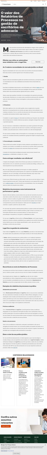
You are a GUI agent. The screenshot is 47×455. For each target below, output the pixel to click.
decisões (34, 202)
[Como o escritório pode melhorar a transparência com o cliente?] (23, 381)
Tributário (5, 439)
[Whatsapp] (43, 1)
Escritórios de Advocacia (18, 442)
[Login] (31, 1)
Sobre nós (26, 439)
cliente (10, 148)
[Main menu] (43, 4)
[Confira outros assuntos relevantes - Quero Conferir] (6, 426)
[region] (23, 449)
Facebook (36, 442)
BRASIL (15, 4)
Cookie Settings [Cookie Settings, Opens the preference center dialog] (16, 453)
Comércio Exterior (7, 440)
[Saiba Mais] (38, 62)
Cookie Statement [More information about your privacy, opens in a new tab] (4, 450)
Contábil (5, 442)
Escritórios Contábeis (17, 440)
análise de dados (9, 183)
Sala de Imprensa (27, 440)
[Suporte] (39, 1)
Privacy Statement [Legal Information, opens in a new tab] (10, 450)
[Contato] (35, 1)
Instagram (36, 440)
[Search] (45, 4)
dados (38, 87)
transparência (6, 154)
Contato (25, 442)
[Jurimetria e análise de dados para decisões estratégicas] (39, 381)
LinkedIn (35, 439)
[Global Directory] (4, 1)
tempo (16, 118)
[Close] (45, 445)
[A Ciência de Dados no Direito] (8, 381)
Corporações (16, 439)
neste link (15, 347)
